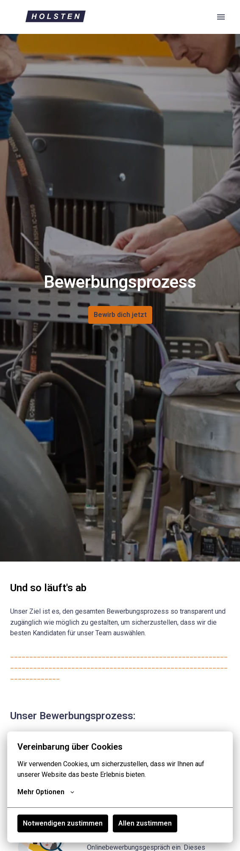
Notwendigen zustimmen (63, 823)
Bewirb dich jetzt (120, 315)
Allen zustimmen (145, 823)
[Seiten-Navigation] (221, 16)
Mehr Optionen (45, 792)
